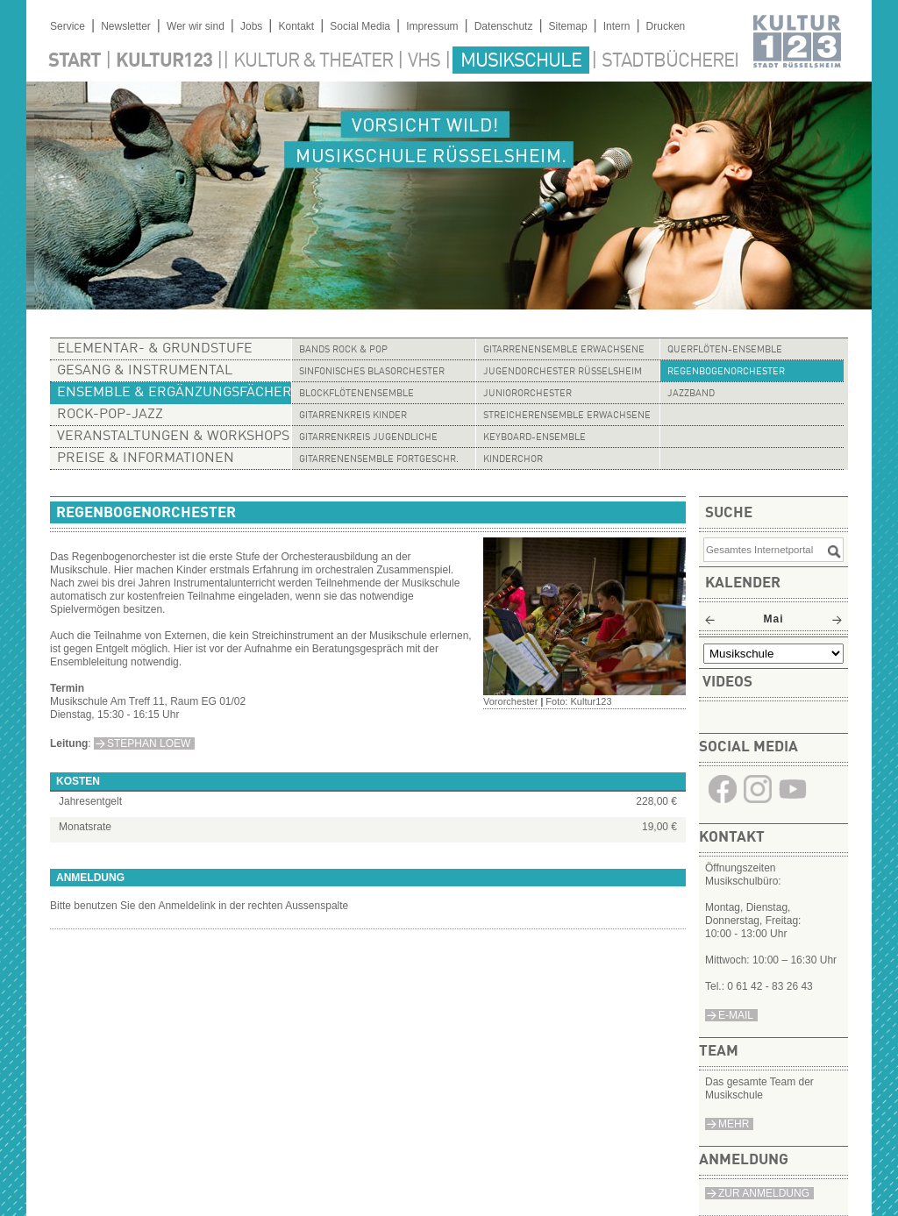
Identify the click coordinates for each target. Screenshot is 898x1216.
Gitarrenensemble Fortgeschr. (379, 460)
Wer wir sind (195, 26)
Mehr (733, 1124)
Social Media (360, 26)
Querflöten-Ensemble (724, 350)
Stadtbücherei (670, 61)
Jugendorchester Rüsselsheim (562, 372)
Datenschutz (503, 26)
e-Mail (735, 1015)
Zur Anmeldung (763, 1193)
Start (74, 61)
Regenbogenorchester (726, 372)
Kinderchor (513, 460)
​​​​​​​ (722, 802)
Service (67, 26)
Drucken (666, 26)
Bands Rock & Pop (343, 350)
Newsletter (126, 26)
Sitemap (568, 26)
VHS (424, 61)
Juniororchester (527, 394)
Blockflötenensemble (356, 394)
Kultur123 (164, 61)
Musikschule (520, 61)
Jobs (251, 26)
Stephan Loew (148, 743)
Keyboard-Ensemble (534, 438)
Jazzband (691, 394)
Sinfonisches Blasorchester (372, 372)
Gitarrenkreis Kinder (353, 416)
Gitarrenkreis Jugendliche (368, 438)
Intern (617, 26)
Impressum (432, 26)
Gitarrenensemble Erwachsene (564, 350)
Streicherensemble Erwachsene (567, 416)
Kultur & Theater (313, 61)
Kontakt (296, 26)
